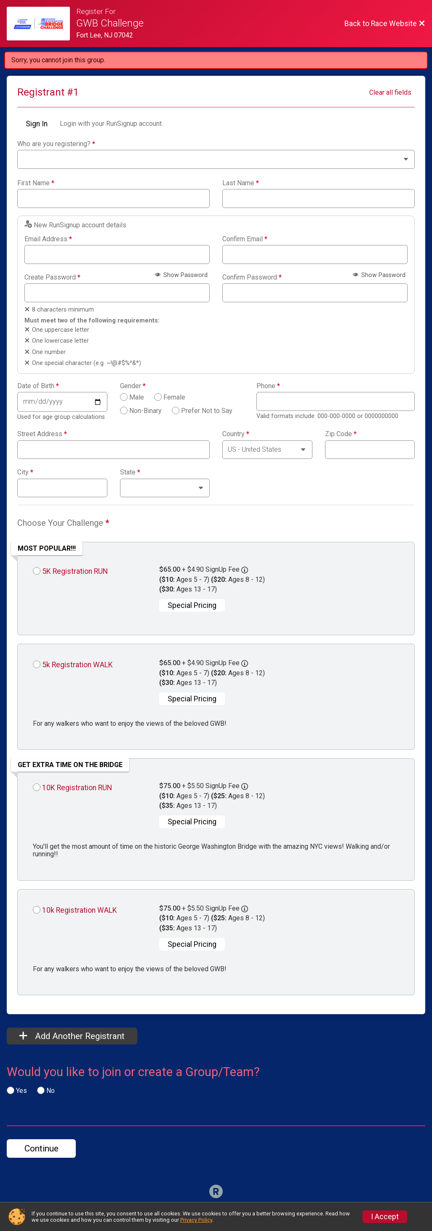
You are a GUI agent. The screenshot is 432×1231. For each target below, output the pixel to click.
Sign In (37, 124)
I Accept (385, 1216)
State (130, 472)
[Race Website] (41, 23)
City (25, 472)
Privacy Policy (196, 1220)
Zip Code (341, 434)
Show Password (181, 275)
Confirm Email (244, 239)
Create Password (52, 277)
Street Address (42, 434)
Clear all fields (390, 92)
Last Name (240, 183)
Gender (133, 386)
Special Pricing (192, 605)
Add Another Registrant (72, 1036)
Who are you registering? (56, 144)
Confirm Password (252, 277)
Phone (268, 386)
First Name (35, 183)
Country (235, 434)
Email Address (48, 239)
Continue (41, 1148)
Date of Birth (38, 386)
